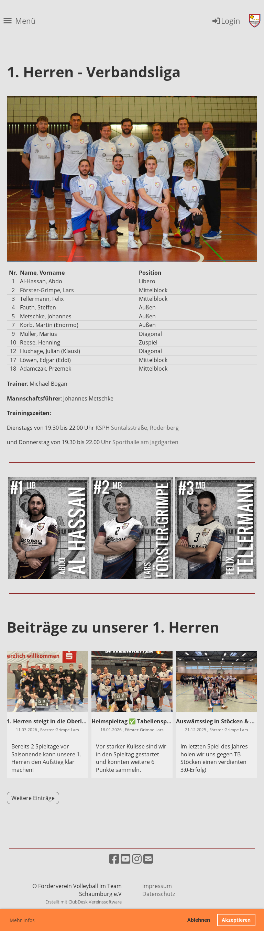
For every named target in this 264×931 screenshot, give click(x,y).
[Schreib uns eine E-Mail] (148, 858)
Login (225, 20)
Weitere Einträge (33, 798)
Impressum (157, 886)
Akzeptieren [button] (236, 920)
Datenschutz (158, 894)
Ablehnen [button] (198, 920)
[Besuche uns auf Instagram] (137, 858)
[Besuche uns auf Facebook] (114, 858)
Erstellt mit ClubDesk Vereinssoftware (83, 902)
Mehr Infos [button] (22, 920)
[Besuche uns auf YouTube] (125, 858)
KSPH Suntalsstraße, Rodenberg (138, 427)
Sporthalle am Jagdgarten (145, 442)
